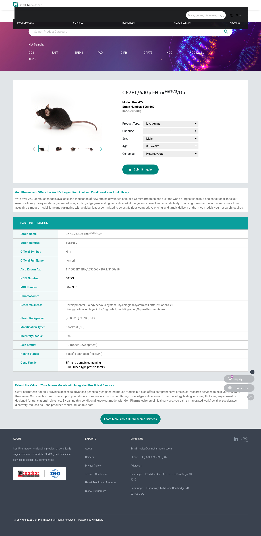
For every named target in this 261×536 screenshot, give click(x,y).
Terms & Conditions (96, 474)
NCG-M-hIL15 (197, 52)
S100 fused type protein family (85, 367)
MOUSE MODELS (40, 16)
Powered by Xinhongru (90, 519)
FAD (100, 52)
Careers (89, 457)
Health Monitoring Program (100, 482)
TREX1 (78, 52)
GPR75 (148, 52)
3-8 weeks (152, 146)
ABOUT (18, 438)
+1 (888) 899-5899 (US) (153, 457)
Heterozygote (154, 153)
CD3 (31, 52)
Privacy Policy (93, 465)
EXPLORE (92, 438)
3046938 (71, 287)
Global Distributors (95, 491)
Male (149, 138)
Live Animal (153, 123)
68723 (70, 278)
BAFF (54, 52)
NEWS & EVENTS (178, 16)
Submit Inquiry (141, 169)
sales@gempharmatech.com (155, 448)
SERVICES (86, 16)
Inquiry (235, 378)
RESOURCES (130, 16)
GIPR (124, 52)
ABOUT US (224, 16)
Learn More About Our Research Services (130, 419)
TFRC (32, 59)
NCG (170, 52)
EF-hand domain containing (83, 362)
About (88, 448)
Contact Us (139, 438)
